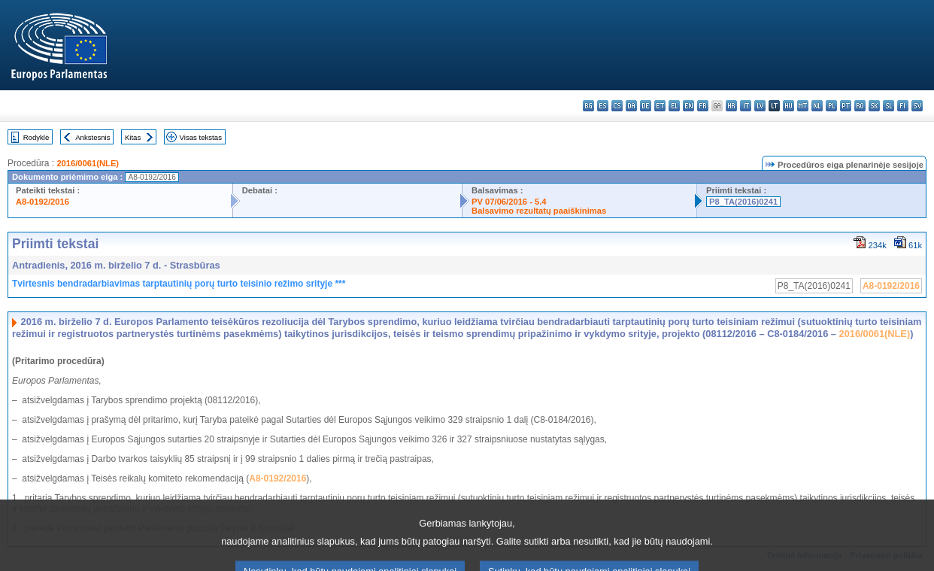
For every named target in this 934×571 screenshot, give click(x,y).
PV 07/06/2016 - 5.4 (509, 201)
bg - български (588, 105)
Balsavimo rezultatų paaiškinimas (539, 210)
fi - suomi (902, 105)
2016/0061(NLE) (87, 163)
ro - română (860, 105)
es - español (602, 105)
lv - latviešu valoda (760, 105)
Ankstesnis (92, 137)
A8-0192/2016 (42, 201)
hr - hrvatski (731, 105)
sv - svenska (917, 105)
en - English (688, 105)
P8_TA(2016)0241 (743, 201)
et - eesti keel (660, 105)
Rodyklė (36, 137)
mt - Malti (802, 105)
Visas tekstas (201, 137)
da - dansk (631, 105)
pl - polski (831, 105)
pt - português (845, 105)
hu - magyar (788, 105)
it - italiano (745, 105)
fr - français (702, 105)
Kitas (133, 137)
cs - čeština (617, 105)
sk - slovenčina (874, 105)
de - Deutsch (645, 105)
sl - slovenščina (888, 105)
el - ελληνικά (674, 105)
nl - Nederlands (817, 105)
